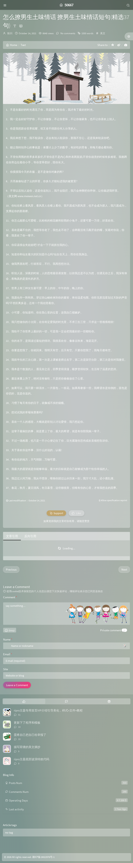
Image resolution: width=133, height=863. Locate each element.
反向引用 (30, 536)
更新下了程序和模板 (27, 722)
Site (5, 669)
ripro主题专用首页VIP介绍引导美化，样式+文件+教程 (48, 710)
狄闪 (9, 33)
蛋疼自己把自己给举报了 (30, 735)
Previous (11, 569)
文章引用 (12, 536)
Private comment (110, 630)
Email (7, 654)
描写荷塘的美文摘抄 (27, 747)
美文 (102, 33)
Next (124, 569)
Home (11, 45)
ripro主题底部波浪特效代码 (31, 759)
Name (7, 639)
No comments (67, 33)
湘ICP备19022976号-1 (43, 857)
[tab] (24, 701)
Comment (10, 597)
